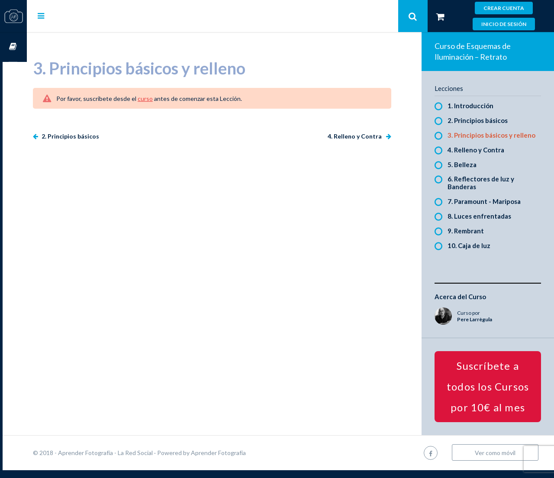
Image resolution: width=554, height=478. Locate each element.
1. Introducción (476, 106)
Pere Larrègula (480, 327)
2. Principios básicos (93, 136)
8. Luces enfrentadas (485, 224)
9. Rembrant (472, 238)
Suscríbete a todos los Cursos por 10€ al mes (491, 394)
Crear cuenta (503, 8)
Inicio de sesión (503, 24)
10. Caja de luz (475, 253)
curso (169, 98)
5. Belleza (468, 172)
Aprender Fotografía (242, 460)
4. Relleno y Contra (361, 136)
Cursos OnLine (13, 47)
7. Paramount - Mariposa (490, 209)
